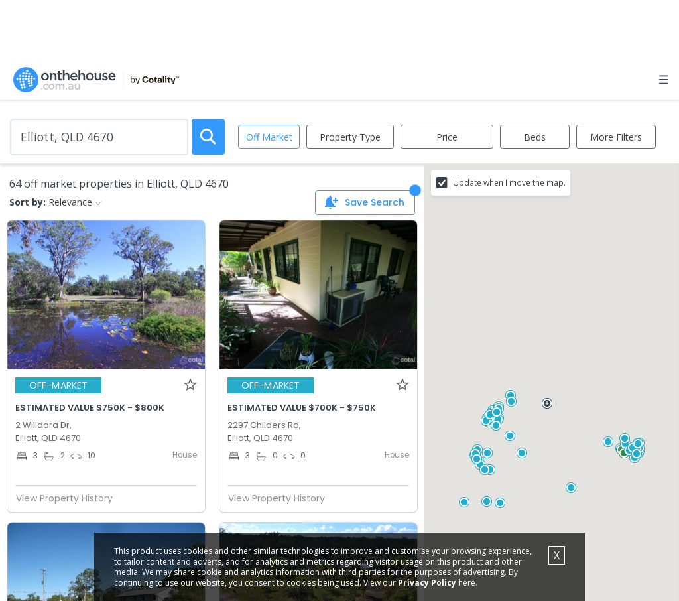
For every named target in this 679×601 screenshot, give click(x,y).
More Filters (616, 137)
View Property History (69, 498)
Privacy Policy (427, 582)
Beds (535, 137)
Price (447, 137)
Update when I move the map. (509, 182)
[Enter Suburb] (99, 137)
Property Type (350, 137)
